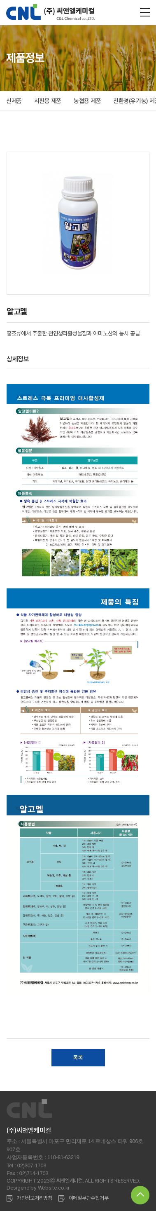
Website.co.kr (54, 1188)
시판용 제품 (47, 101)
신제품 (14, 101)
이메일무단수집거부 (88, 1198)
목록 (78, 1057)
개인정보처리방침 (34, 1198)
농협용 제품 (87, 101)
